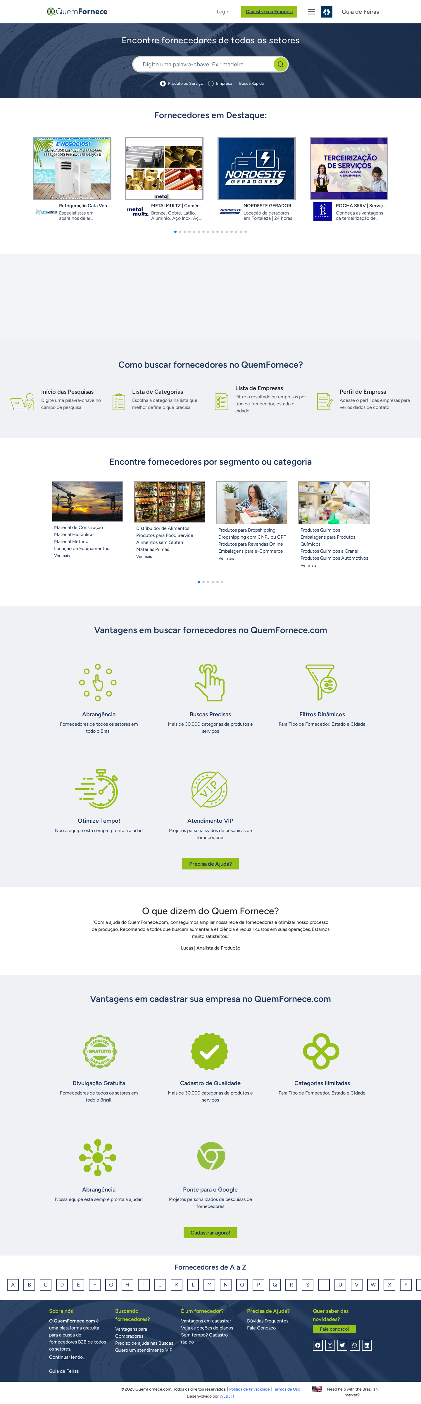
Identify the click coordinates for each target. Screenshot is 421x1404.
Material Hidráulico (74, 534)
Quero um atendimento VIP (143, 1350)
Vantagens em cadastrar (206, 1321)
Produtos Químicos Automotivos (334, 558)
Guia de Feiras (64, 1371)
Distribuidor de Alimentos (162, 528)
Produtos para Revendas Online (250, 544)
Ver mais (62, 555)
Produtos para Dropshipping (246, 530)
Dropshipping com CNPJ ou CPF (252, 537)
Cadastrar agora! (210, 1233)
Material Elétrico (71, 541)
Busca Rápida (251, 83)
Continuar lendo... (67, 1357)
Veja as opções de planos (207, 1328)
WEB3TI (227, 1396)
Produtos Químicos (320, 530)
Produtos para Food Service (164, 535)
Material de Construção (78, 527)
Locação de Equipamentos (81, 548)
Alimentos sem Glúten (159, 542)
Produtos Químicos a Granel (329, 551)
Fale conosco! (334, 1329)
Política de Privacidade (249, 1389)
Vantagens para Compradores (131, 1332)
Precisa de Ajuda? (210, 864)
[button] (175, 232)
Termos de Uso (286, 1389)
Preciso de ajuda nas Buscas (144, 1343)
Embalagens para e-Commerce (250, 551)
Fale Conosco (261, 1328)
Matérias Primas (152, 549)
